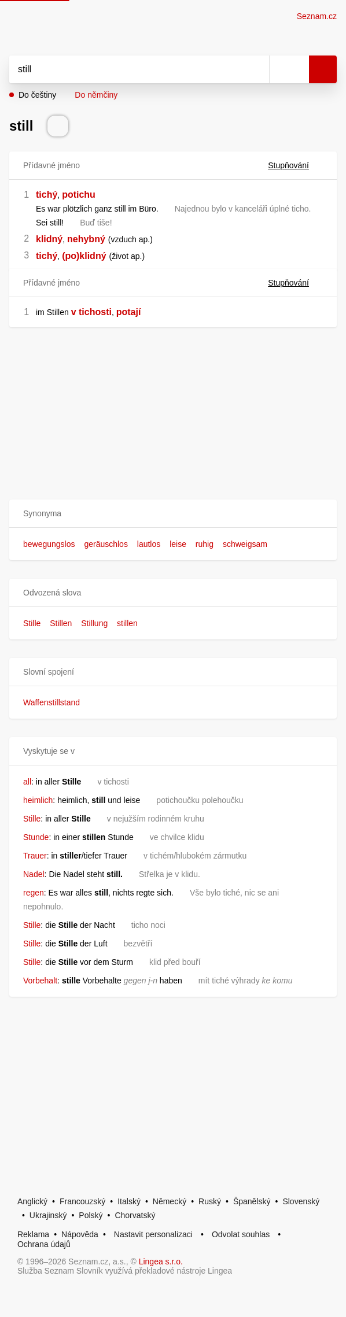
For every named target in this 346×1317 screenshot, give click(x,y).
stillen (127, 623)
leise (178, 544)
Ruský (209, 1201)
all (27, 781)
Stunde (36, 837)
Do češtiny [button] (37, 94)
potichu (78, 194)
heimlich (38, 800)
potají (128, 312)
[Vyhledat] (126, 69)
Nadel (34, 874)
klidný (49, 239)
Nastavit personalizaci (153, 1234)
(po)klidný (84, 256)
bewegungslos (49, 544)
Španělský (252, 1201)
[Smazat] (256, 69)
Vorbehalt (40, 980)
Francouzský (82, 1201)
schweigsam (245, 544)
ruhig (205, 544)
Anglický (32, 1201)
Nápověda (79, 1234)
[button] (173, 514)
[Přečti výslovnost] (57, 126)
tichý (46, 194)
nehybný (86, 239)
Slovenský (300, 1201)
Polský (90, 1215)
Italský (129, 1201)
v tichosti (91, 312)
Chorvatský (135, 1215)
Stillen (61, 623)
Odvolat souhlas (241, 1234)
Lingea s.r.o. (161, 1261)
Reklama (33, 1234)
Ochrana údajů (44, 1244)
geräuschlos (106, 544)
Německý (169, 1201)
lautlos (148, 544)
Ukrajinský (48, 1215)
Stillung (94, 623)
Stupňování (295, 165)
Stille (32, 623)
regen (33, 892)
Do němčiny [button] (96, 94)
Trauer (35, 855)
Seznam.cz (317, 16)
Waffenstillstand (51, 702)
